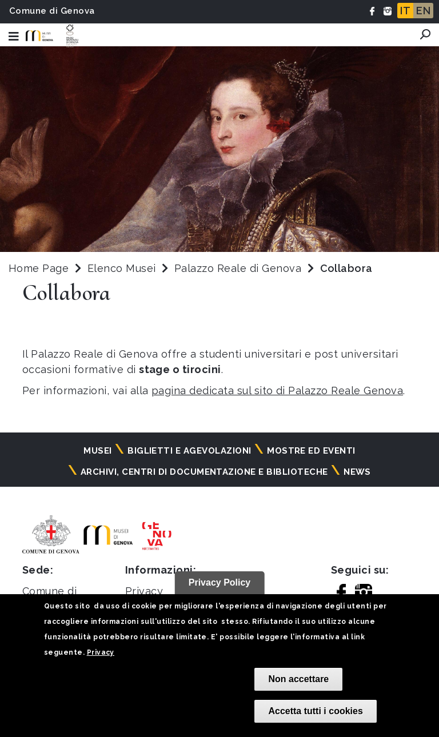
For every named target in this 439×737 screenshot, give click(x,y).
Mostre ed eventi (311, 451)
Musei (97, 451)
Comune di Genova (52, 11)
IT (405, 11)
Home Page (39, 268)
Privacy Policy (220, 582)
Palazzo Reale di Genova (239, 268)
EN (423, 11)
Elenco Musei (121, 268)
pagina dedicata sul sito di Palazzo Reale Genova (277, 390)
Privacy (100, 652)
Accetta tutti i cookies (315, 711)
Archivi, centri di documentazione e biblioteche (204, 472)
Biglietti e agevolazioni (189, 451)
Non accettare (298, 679)
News (357, 472)
